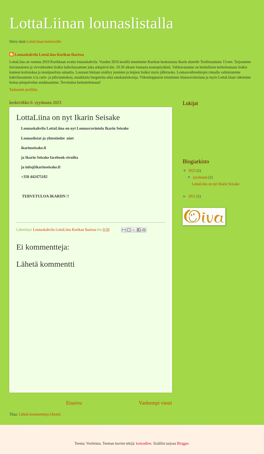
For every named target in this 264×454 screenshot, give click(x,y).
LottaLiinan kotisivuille (43, 42)
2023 (192, 171)
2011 (192, 196)
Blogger (183, 443)
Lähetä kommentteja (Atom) (40, 414)
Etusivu (74, 403)
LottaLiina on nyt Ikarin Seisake (215, 184)
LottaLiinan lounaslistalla (91, 23)
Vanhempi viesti (155, 403)
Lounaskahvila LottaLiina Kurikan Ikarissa (49, 55)
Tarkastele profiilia (23, 90)
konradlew (143, 443)
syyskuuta (201, 177)
